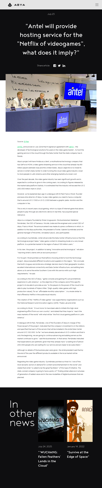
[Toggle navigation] (96, 4)
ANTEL (20, 147)
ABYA (71, 147)
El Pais (26, 142)
